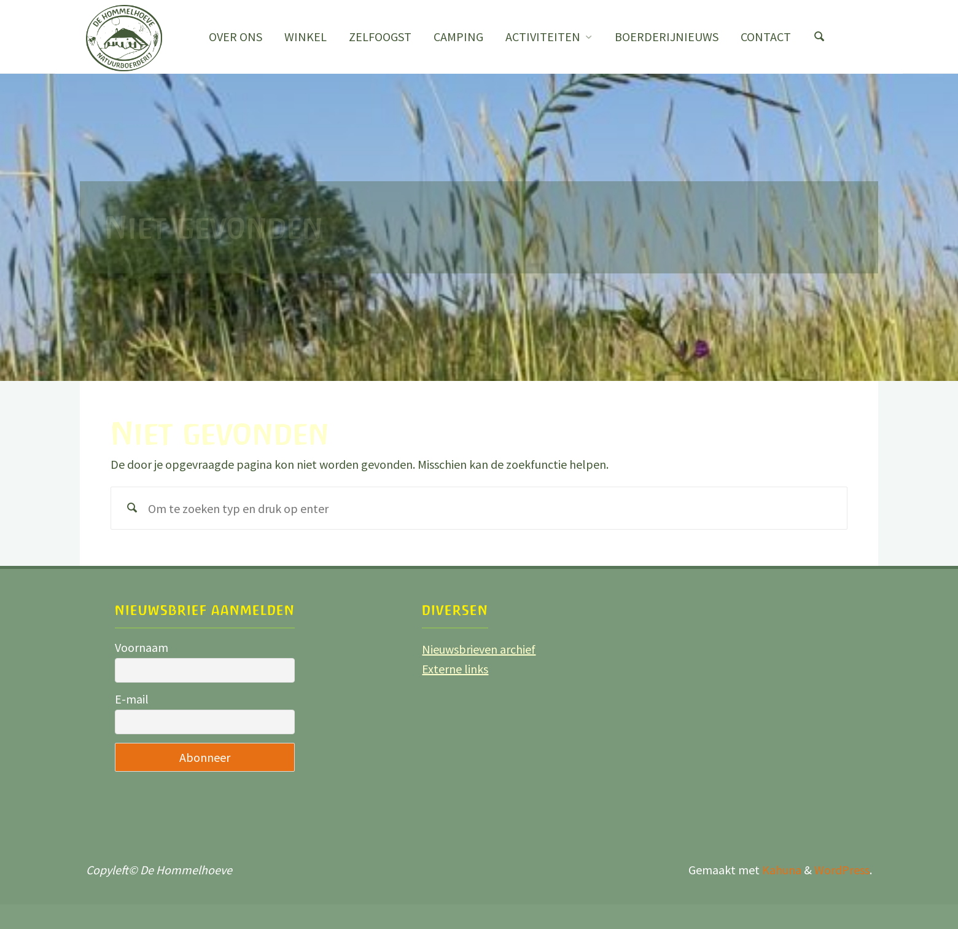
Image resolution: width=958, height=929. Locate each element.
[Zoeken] (819, 37)
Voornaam (141, 647)
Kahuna (780, 869)
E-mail (132, 699)
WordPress (842, 869)
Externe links (455, 668)
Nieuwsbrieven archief (478, 649)
